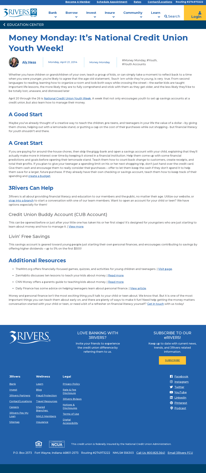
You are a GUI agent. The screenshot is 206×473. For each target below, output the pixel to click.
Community (132, 13)
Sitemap (14, 422)
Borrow (72, 13)
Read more (116, 275)
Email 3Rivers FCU (180, 452)
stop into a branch (21, 200)
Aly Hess (29, 62)
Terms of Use (71, 413)
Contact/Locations (160, 2)
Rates (137, 2)
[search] (183, 7)
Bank (53, 13)
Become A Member (77, 2)
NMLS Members (46, 416)
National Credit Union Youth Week (67, 98)
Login (196, 15)
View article (138, 288)
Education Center (23, 25)
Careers (14, 407)
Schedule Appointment (112, 2)
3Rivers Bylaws (72, 398)
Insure (110, 13)
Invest (91, 13)
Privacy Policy (71, 384)
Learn (155, 13)
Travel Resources (46, 401)
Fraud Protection (46, 395)
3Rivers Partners (19, 395)
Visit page (165, 269)
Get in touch (155, 304)
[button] (56, 17)
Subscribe (172, 360)
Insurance (42, 422)
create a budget (39, 176)
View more (76, 226)
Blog (39, 389)
